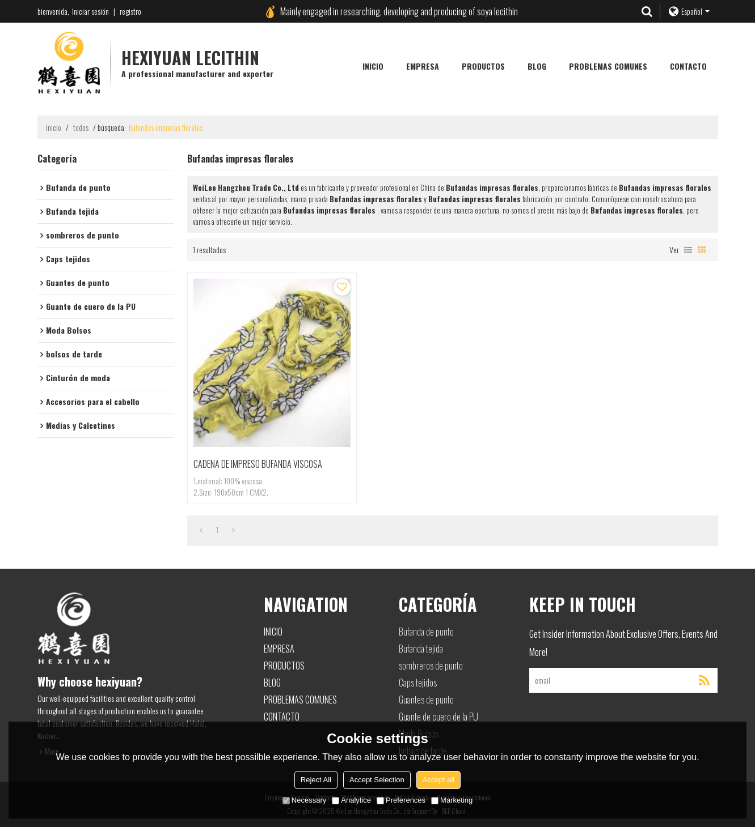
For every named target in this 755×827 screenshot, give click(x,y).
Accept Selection (376, 779)
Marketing (452, 800)
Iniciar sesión (90, 11)
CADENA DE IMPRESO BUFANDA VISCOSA (257, 464)
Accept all (438, 779)
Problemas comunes (608, 66)
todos (80, 127)
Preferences (401, 800)
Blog (537, 66)
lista (688, 249)
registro (130, 11)
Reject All (316, 779)
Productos (483, 66)
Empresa (422, 66)
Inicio (372, 66)
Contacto (688, 66)
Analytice (351, 800)
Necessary (304, 800)
